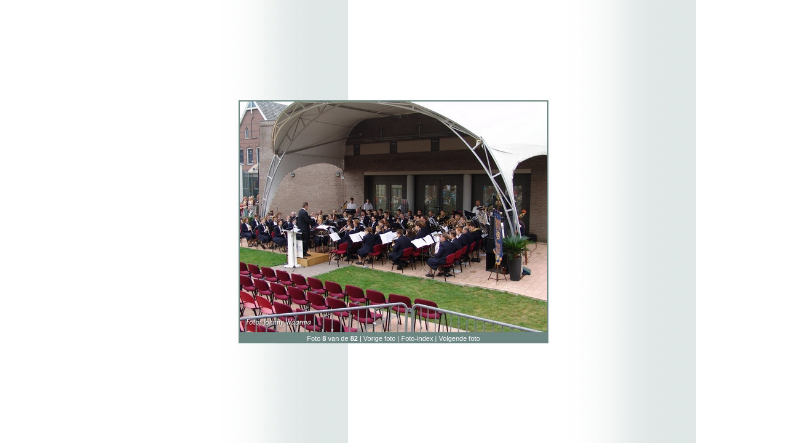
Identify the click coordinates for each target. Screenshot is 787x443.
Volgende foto (459, 338)
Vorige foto (379, 338)
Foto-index (417, 338)
